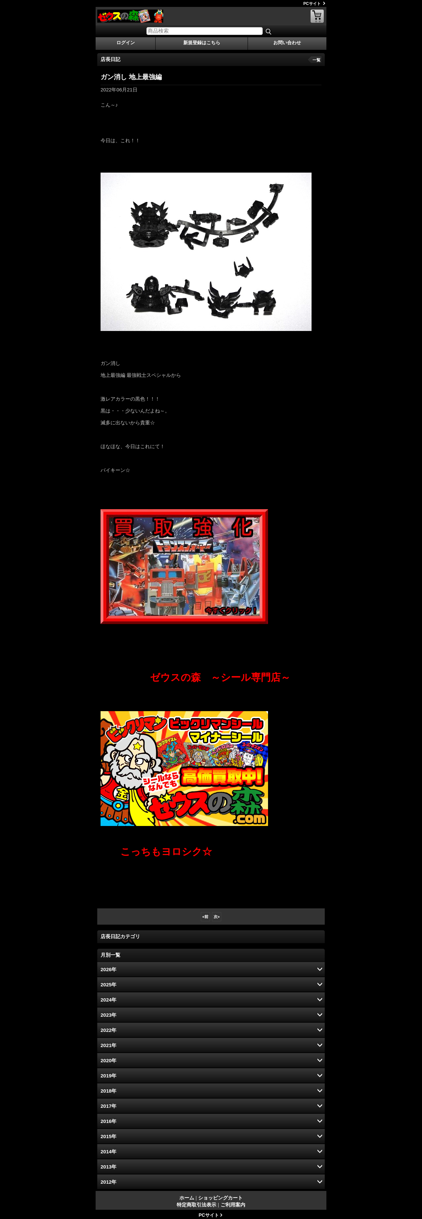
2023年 (108, 1015)
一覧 (316, 60)
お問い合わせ (287, 42)
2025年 (108, 984)
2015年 (108, 1136)
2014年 (108, 1151)
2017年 (108, 1106)
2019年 (108, 1075)
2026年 (108, 969)
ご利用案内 (233, 1204)
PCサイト (312, 3)
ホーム (186, 1198)
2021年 (108, 1045)
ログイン (125, 42)
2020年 (108, 1060)
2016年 (108, 1121)
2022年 (108, 1030)
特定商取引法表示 (196, 1204)
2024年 (108, 1000)
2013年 (108, 1167)
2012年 (108, 1182)
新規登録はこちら (201, 42)
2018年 (108, 1091)
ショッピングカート (317, 16)
